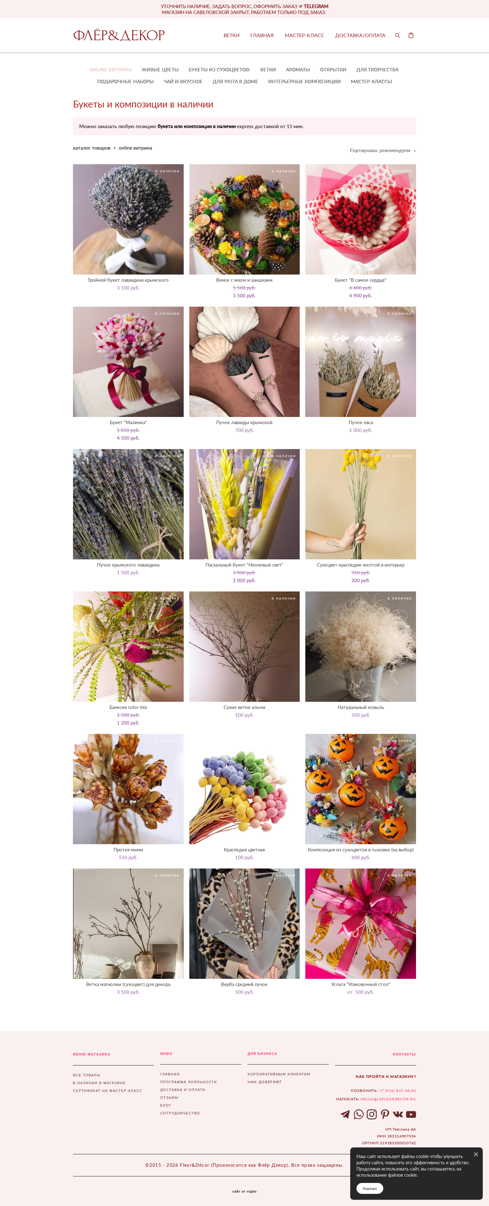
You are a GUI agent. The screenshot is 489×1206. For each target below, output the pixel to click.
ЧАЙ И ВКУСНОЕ (183, 81)
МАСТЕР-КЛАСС (304, 35)
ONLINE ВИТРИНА (111, 69)
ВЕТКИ (232, 35)
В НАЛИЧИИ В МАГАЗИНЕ (99, 1083)
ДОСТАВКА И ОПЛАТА (182, 1090)
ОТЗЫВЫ (169, 1097)
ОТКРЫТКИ (333, 69)
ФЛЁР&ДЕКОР (119, 35)
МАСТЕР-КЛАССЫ (371, 81)
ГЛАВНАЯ (262, 35)
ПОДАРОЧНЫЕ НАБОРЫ (125, 81)
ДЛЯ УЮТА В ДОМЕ (235, 81)
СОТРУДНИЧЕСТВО (180, 1113)
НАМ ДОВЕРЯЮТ (265, 1082)
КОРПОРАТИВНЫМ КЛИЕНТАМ (279, 1074)
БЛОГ (166, 1105)
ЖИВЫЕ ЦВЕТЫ (160, 69)
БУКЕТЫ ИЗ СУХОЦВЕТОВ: (219, 69)
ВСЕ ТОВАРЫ (86, 1075)
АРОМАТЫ (298, 69)
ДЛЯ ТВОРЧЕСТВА (377, 69)
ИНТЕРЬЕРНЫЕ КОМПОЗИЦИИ (304, 81)
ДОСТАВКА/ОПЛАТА (360, 35)
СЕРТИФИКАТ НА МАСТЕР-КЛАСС (107, 1091)
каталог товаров (91, 148)
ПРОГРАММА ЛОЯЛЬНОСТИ (188, 1082)
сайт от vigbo (244, 1191)
